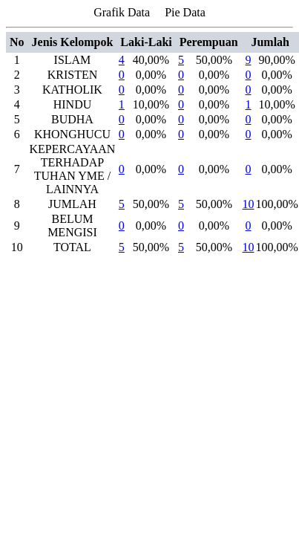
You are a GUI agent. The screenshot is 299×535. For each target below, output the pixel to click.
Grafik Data (122, 12)
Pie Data (185, 12)
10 (248, 204)
